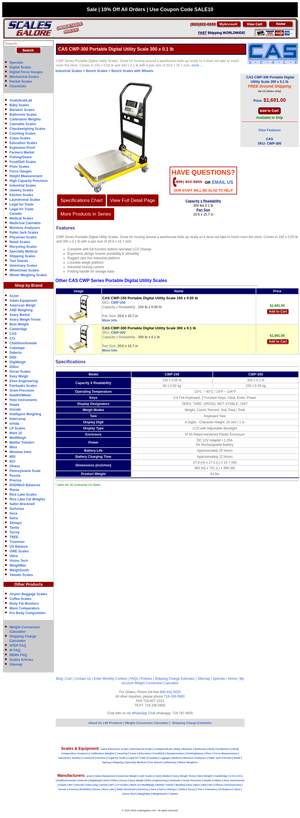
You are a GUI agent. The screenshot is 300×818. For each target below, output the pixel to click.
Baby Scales (19, 105)
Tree (200, 789)
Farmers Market (21, 152)
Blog (59, 679)
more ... (197, 65)
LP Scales (17, 428)
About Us (95, 723)
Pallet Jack (214, 758)
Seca (13, 513)
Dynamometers (176, 753)
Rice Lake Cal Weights (27, 499)
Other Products (28, 584)
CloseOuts (17, 86)
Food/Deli (158, 753)
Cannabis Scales (22, 124)
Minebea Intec (20, 452)
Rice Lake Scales (22, 494)
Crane (133, 753)
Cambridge (18, 329)
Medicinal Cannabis (25, 223)
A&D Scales (146, 776)
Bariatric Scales (22, 110)
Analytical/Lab (20, 100)
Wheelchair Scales (24, 270)
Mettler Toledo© (22, 442)
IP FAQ (14, 650)
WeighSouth (19, 570)
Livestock (88, 758)
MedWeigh (17, 438)
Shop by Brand (29, 285)
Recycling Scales (23, 247)
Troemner (17, 542)
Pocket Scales (20, 81)
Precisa (15, 480)
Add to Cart (278, 311)
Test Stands (18, 261)
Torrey (14, 532)
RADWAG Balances (24, 485)
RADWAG (85, 789)
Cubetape (17, 348)
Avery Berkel (19, 315)
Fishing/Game (20, 157)
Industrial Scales (22, 185)
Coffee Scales (20, 599)
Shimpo (15, 523)
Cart (68, 679)
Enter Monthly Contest (110, 679)
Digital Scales (20, 67)
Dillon (14, 367)
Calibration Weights (25, 119)
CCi (12, 338)
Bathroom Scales (23, 115)
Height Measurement (25, 176)
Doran (123, 780)
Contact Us (82, 679)
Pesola (14, 476)
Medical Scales (21, 218)
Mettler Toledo (165, 785)
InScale (79, 785)
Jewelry (76, 758)
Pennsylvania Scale (24, 471)
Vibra (13, 556)
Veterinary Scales (23, 266)
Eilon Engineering (23, 381)
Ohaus (14, 466)
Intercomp (17, 419)
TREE (13, 537)
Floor (209, 753)
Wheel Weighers (188, 762)
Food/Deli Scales (22, 162)
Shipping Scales (22, 256)
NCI (12, 461)
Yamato (173, 793)
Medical (176, 758)
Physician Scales (22, 237)
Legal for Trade (21, 204)
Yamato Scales (21, 575)
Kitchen (101, 758)
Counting (122, 753)
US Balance (18, 546)
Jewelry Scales (21, 190)
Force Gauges (20, 171)
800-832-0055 (170, 692)
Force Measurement (226, 753)
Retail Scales (19, 242)
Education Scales (23, 143)
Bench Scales (97, 71)
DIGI (12, 357)
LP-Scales (122, 785)
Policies (146, 679)
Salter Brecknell (22, 504)
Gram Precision (21, 390)
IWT (70, 785)
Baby (177, 749)
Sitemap (16, 664)
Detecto (15, 353)
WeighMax (17, 565)
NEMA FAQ (18, 655)
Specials (16, 63)
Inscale (15, 409)
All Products (113, 723)
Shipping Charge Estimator (175, 679)
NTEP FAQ (17, 646)
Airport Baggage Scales (28, 594)
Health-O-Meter (213, 780)
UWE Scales (19, 551)
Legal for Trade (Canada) (142, 758)
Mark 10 (15, 433)
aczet (89, 776)
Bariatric (187, 749)
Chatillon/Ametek (23, 343)
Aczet (13, 296)
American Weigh (22, 305)
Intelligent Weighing (25, 414)
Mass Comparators (24, 608)
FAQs (134, 679)
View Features (269, 130)
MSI (12, 457)
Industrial (64, 758)
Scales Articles (21, 660)
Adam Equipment (23, 301)
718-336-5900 (174, 696)
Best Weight (19, 324)
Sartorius (16, 509)
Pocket (227, 758)
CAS (12, 334)
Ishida (14, 424)
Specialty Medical (23, 251)
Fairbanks (175, 780)
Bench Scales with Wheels (132, 71)
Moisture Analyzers (24, 228)
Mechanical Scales (24, 77)
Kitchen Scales (21, 195)
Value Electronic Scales (115, 749)
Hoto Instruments (23, 400)
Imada (14, 405)
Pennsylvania (233, 785)
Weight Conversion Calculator (157, 683)
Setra (13, 518)
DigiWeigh (17, 362)
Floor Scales (19, 167)
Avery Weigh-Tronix (25, 320)
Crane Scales (19, 138)
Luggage (164, 758)
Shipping (117, 762)
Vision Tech (18, 561)
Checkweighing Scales (27, 129)
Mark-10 (135, 785)
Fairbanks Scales (23, 386)
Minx (13, 447)
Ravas (14, 490)
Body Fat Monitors (24, 604)
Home (232, 679)
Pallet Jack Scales (23, 232)
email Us (222, 182)
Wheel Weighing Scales (28, 275)
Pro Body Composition (27, 613)
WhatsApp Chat (143, 713)
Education (145, 753)
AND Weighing (21, 310)
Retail (237, 758)
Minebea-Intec (183, 785)
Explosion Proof (22, 148)
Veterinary (170, 762)
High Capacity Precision (28, 181)
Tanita (14, 528)
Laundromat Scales (24, 200)
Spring (106, 762)
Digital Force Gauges (26, 72)
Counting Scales (22, 133)
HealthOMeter (20, 395)
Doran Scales (20, 372)
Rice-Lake (108, 789)
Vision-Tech (129, 793)
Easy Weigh (18, 376)
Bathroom (201, 749)
